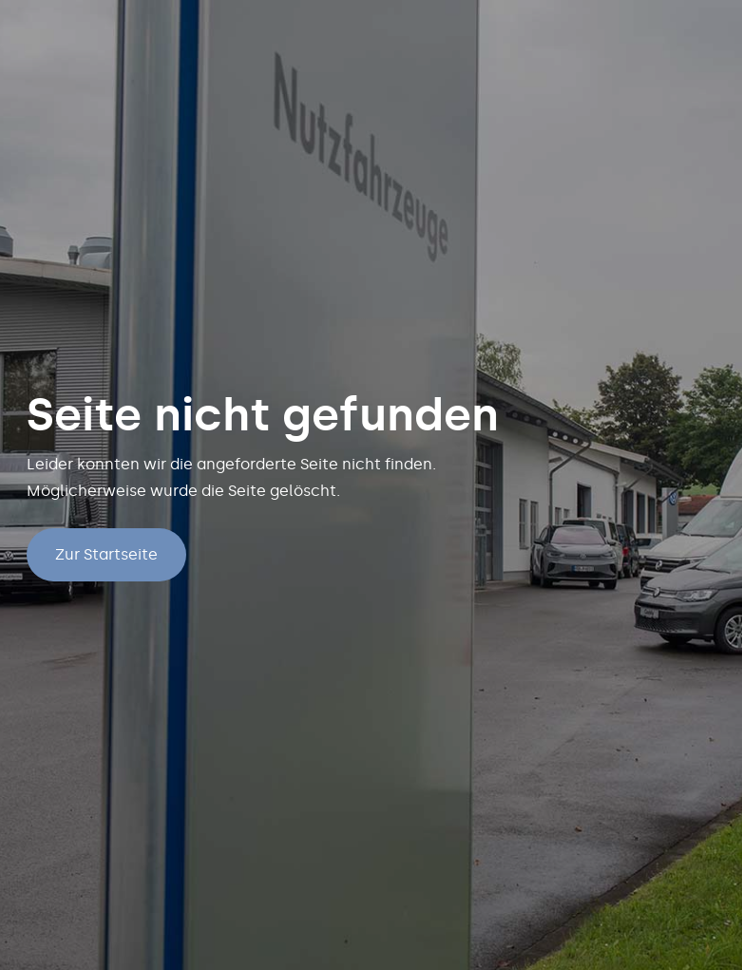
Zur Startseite (106, 554)
